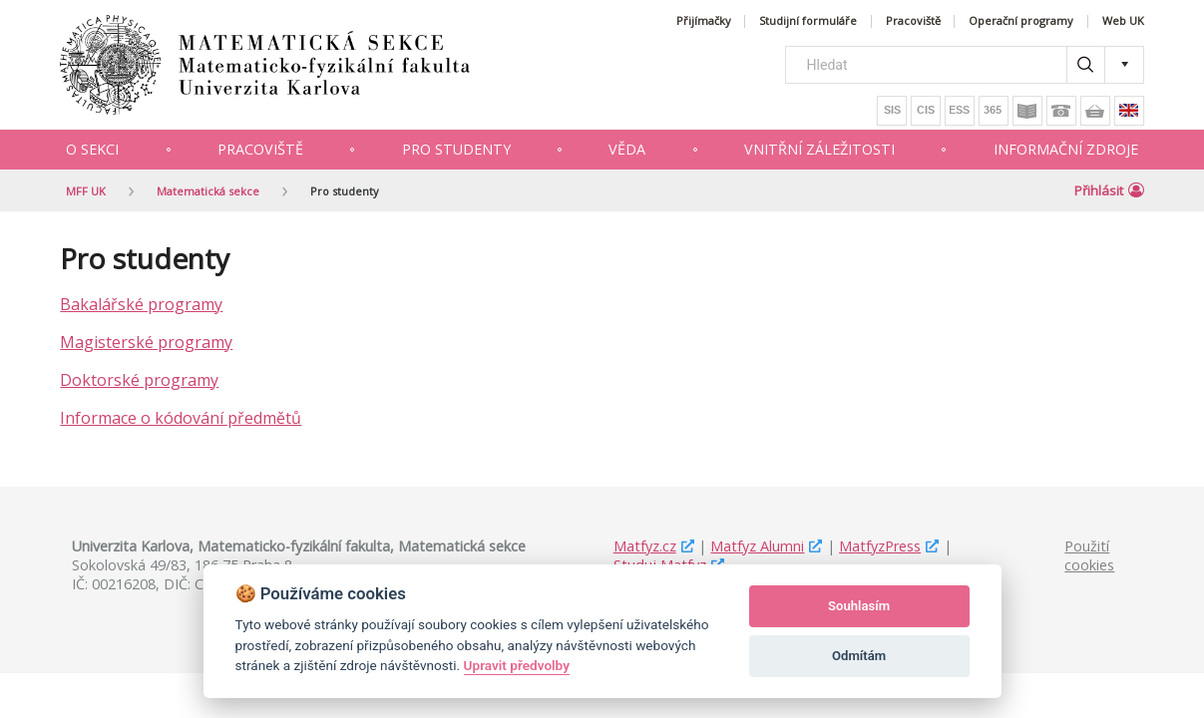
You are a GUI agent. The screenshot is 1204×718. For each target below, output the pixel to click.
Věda (626, 149)
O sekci (92, 149)
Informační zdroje (1066, 149)
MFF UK (86, 190)
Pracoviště (913, 21)
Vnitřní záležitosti (819, 149)
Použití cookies (1089, 555)
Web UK (1123, 21)
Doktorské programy (139, 380)
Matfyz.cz (644, 546)
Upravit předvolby (517, 665)
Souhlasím (859, 605)
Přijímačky (703, 21)
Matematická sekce (208, 190)
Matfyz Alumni (757, 546)
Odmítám (859, 655)
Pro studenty (456, 149)
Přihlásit (1109, 190)
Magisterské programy (146, 342)
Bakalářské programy (141, 304)
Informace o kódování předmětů (180, 418)
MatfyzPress (880, 546)
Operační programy (1021, 21)
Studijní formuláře (808, 21)
